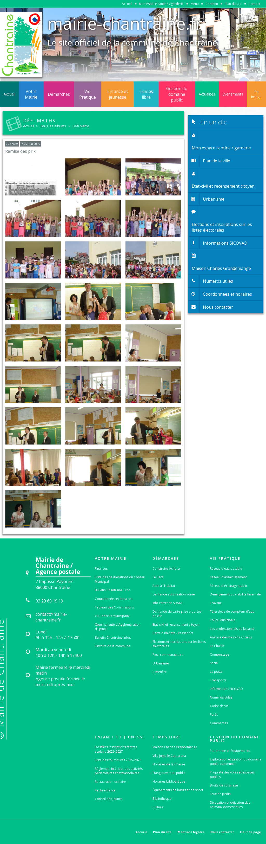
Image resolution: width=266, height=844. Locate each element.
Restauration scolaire (110, 781)
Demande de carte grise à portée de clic (177, 613)
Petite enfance (105, 790)
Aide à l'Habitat (163, 585)
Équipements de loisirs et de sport (177, 790)
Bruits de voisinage (224, 785)
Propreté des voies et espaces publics (232, 774)
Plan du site (233, 4)
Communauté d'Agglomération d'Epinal (118, 626)
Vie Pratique (87, 94)
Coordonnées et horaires (113, 598)
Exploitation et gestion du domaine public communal (235, 761)
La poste (216, 671)
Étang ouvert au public (168, 773)
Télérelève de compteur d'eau (232, 611)
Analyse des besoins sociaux (231, 637)
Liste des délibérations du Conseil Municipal (120, 579)
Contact (254, 4)
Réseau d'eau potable (226, 568)
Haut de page (250, 832)
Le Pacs (157, 577)
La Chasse (217, 646)
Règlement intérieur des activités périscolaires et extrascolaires (119, 770)
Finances (101, 568)
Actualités (207, 94)
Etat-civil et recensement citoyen (176, 624)
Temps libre (146, 94)
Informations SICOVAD (226, 689)
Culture (157, 807)
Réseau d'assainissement (228, 577)
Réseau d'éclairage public (229, 585)
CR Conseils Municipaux (112, 616)
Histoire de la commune (112, 646)
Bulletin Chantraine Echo (112, 590)
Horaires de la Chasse (168, 764)
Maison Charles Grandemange (174, 747)
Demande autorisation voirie (173, 594)
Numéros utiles (221, 697)
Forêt (214, 714)
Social (214, 663)
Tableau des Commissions (114, 607)
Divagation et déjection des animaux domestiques (230, 804)
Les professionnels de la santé (232, 628)
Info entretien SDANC (167, 603)
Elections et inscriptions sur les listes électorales (179, 643)
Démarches (59, 94)
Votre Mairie (31, 94)
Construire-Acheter (166, 568)
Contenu (211, 4)
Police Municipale (222, 620)
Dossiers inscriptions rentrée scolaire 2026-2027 (116, 749)
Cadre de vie (219, 706)
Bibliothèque (161, 798)
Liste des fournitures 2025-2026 (118, 760)
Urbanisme (160, 663)
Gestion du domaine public (176, 94)
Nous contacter (222, 832)
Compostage (219, 654)
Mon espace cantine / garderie (161, 4)
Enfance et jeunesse (117, 94)
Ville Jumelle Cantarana (169, 755)
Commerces (219, 723)
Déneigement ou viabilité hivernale (235, 594)
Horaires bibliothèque (168, 781)
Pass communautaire (167, 654)
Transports (218, 680)
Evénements (232, 94)
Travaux (216, 603)
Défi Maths (81, 126)
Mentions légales (191, 832)
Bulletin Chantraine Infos (113, 637)
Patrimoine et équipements (230, 750)
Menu (195, 4)
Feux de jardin (220, 794)
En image (256, 94)
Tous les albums (53, 126)
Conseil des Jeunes (108, 799)
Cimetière (159, 672)
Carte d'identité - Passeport (172, 633)
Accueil (127, 4)
